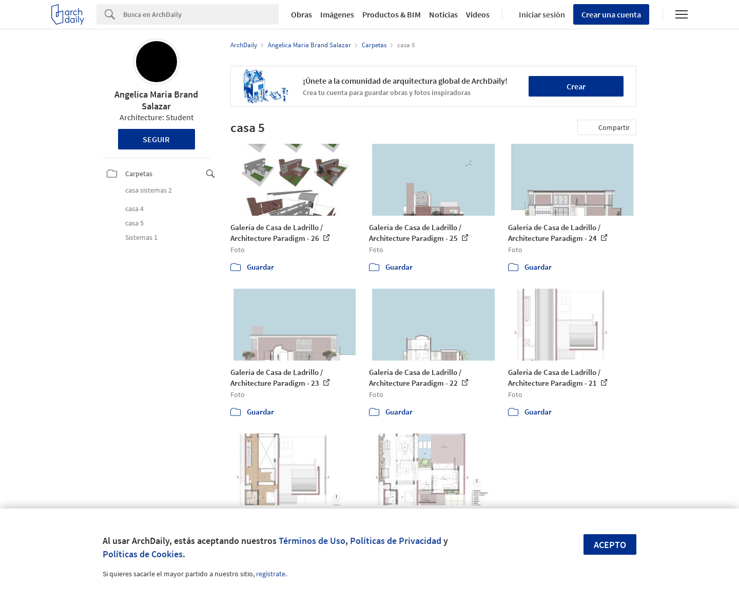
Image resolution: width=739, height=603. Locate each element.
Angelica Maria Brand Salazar (156, 100)
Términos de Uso (312, 541)
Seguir (156, 139)
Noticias (443, 14)
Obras (301, 14)
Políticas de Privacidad (395, 541)
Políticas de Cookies (143, 554)
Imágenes (337, 14)
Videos (478, 14)
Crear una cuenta (611, 14)
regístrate (270, 573)
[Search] (201, 14)
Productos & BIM (391, 14)
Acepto (610, 545)
